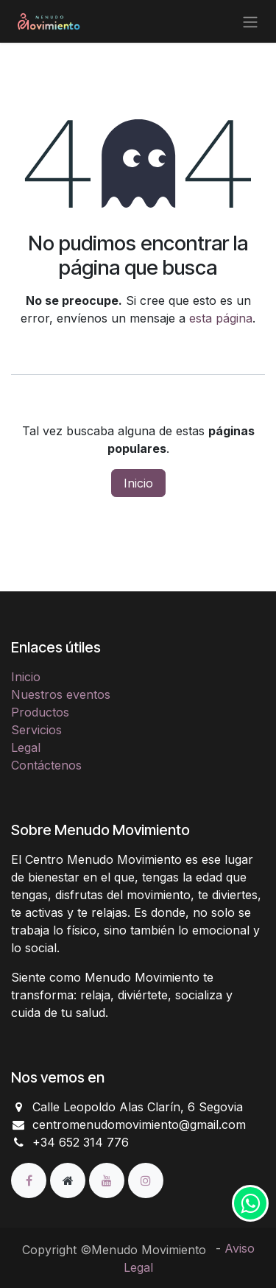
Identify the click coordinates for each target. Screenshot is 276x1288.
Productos (40, 712)
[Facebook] (30, 1179)
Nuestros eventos (60, 694)
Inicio (138, 483)
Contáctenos (46, 765)
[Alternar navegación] (250, 21)
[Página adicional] (69, 1179)
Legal (25, 747)
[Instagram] (145, 1179)
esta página (220, 318)
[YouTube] (108, 1179)
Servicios (36, 729)
